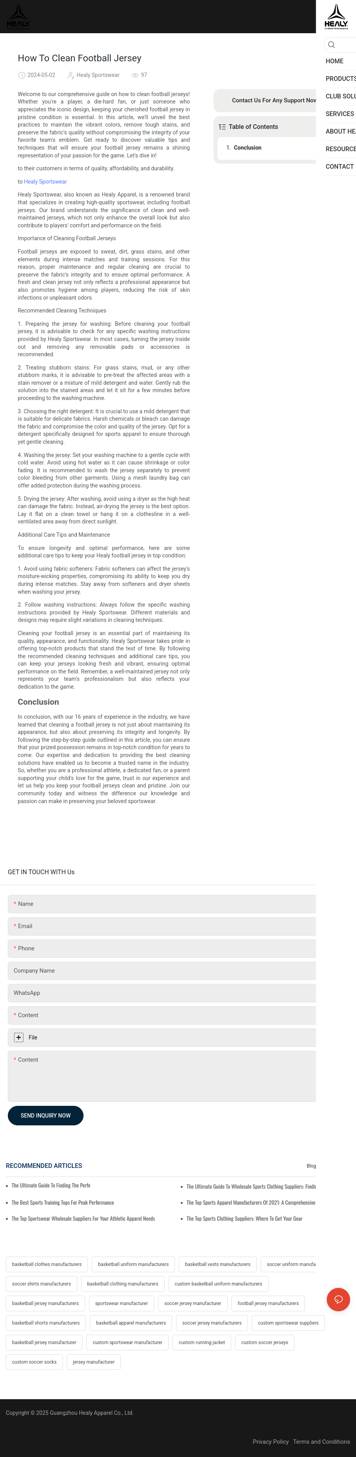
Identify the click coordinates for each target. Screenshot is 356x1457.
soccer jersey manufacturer (192, 1303)
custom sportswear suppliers (288, 1323)
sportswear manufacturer (121, 1303)
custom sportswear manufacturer (127, 1342)
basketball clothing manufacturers (122, 1284)
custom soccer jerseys (264, 1342)
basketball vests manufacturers (218, 1264)
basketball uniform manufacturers (133, 1264)
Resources (335, 1166)
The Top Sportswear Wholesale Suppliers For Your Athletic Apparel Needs (83, 1218)
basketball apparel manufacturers (131, 1323)
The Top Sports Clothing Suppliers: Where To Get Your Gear (245, 1218)
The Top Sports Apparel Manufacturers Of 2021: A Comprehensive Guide (257, 1202)
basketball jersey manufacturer (44, 1342)
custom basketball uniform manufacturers (218, 1284)
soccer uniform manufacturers (298, 1264)
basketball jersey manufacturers (45, 1303)
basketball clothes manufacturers (47, 1264)
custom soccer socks (34, 1362)
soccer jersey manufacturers (212, 1323)
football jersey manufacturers (268, 1303)
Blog (311, 1166)
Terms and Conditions (321, 1441)
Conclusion (248, 148)
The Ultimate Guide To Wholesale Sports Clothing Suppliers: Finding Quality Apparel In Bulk (268, 1186)
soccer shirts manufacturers (41, 1284)
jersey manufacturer (94, 1362)
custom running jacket (202, 1342)
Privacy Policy (273, 1441)
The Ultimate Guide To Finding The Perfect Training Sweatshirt (51, 1185)
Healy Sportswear (45, 182)
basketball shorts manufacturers (46, 1323)
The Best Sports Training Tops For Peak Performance (63, 1202)
